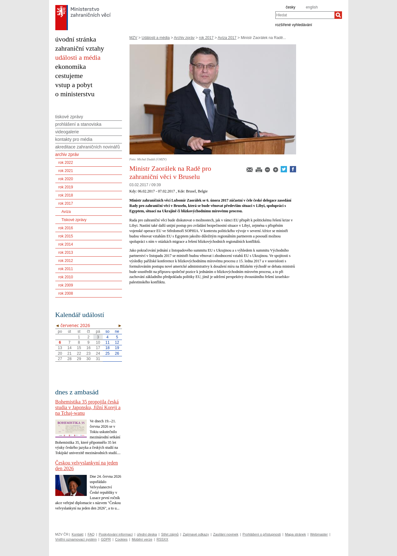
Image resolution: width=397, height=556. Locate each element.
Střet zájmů (170, 534)
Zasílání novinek (225, 534)
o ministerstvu (75, 94)
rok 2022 (65, 162)
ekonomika (70, 66)
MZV (133, 38)
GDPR (106, 539)
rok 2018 (65, 195)
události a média (78, 57)
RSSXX (162, 539)
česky (290, 7)
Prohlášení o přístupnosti (262, 534)
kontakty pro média (73, 139)
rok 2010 (65, 277)
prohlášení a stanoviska (78, 124)
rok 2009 (65, 285)
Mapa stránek (295, 534)
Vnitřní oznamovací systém (76, 539)
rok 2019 (65, 187)
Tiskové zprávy (74, 220)
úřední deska (147, 534)
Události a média (156, 38)
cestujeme (69, 76)
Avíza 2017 (227, 38)
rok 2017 (206, 38)
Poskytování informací (116, 534)
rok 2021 (65, 171)
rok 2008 (65, 293)
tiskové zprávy (69, 116)
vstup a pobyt (74, 85)
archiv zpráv (67, 154)
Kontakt (77, 534)
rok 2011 (65, 269)
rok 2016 (65, 228)
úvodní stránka (75, 39)
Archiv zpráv (184, 38)
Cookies (121, 539)
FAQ (91, 534)
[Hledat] (338, 15)
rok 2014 (65, 244)
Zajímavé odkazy (196, 534)
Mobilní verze (142, 539)
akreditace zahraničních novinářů (87, 146)
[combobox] (304, 15)
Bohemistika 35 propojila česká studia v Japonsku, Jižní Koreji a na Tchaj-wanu (88, 407)
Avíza (66, 211)
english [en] (312, 7)
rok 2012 (65, 261)
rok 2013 (65, 252)
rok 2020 (65, 179)
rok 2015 (65, 236)
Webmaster (319, 534)
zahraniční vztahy (79, 48)
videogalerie (67, 131)
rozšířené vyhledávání (293, 24)
